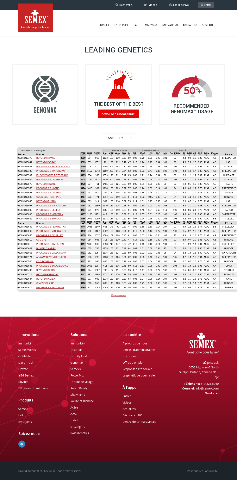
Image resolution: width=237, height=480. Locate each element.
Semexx (75, 369)
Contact (207, 21)
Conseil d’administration (139, 350)
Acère (74, 407)
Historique (130, 356)
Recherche (124, 4)
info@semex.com (207, 388)
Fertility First (78, 356)
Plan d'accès (212, 393)
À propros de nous (135, 343)
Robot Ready (79, 388)
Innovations (170, 21)
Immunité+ (77, 343)
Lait (136, 21)
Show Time (77, 395)
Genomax (76, 362)
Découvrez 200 (133, 415)
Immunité (24, 343)
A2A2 (73, 414)
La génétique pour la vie (139, 375)
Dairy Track (25, 362)
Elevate (23, 369)
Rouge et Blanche (82, 401)
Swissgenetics (79, 433)
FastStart (76, 350)
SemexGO (25, 409)
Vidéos (150, 4)
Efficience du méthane (33, 388)
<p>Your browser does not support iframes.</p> (118, 222)
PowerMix (77, 375)
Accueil (105, 21)
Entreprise (121, 21)
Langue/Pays (179, 4)
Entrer (206, 4)
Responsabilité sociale (137, 369)
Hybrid (75, 420)
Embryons (150, 21)
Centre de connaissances (139, 422)
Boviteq (23, 382)
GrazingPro (78, 427)
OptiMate (24, 356)
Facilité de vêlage (81, 382)
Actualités (190, 21)
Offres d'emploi (133, 362)
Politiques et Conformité (202, 471)
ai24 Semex (26, 375)
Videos (127, 402)
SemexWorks (27, 350)
